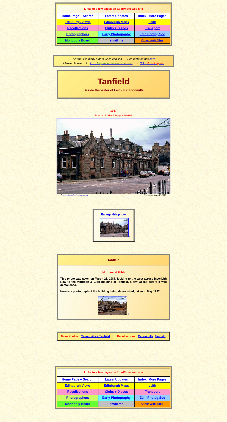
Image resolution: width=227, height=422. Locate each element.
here (152, 58)
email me (116, 40)
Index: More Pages (152, 16)
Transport (152, 28)
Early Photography (116, 34)
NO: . (152, 63)
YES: (111, 63)
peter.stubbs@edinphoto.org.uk (75, 195)
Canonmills (145, 336)
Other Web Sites (152, 40)
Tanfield (160, 336)
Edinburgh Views (78, 22)
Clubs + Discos (116, 28)
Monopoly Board (77, 40)
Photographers (77, 34)
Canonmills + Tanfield (95, 336)
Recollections (77, 28)
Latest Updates (116, 16)
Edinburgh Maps (116, 22)
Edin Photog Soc (152, 34)
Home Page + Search (78, 16)
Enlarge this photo (113, 214)
